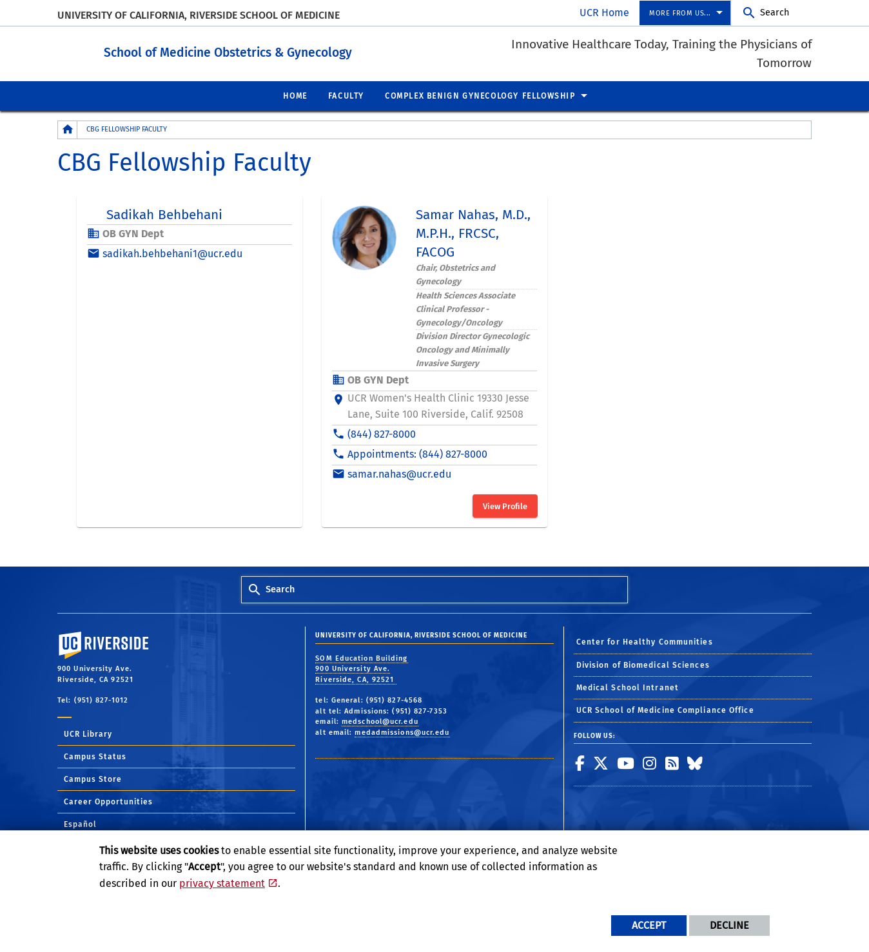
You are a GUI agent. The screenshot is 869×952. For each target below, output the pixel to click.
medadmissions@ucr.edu (402, 732)
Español (80, 823)
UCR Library (88, 733)
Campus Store (93, 778)
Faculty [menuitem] (346, 95)
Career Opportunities (108, 801)
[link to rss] (672, 762)
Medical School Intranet (627, 687)
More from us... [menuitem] (680, 13)
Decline (729, 925)
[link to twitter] (601, 762)
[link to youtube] (626, 762)
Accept (649, 925)
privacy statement (222, 883)
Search (774, 12)
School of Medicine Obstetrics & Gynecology (307, 50)
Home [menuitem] (295, 95)
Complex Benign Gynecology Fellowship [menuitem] (480, 95)
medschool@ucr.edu (380, 721)
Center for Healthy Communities (644, 641)
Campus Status (95, 756)
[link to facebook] (580, 762)
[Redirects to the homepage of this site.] (67, 129)
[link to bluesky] (695, 762)
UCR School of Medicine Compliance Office (665, 709)
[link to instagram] (649, 762)
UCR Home (604, 12)
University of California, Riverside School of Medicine (198, 15)
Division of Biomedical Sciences (643, 664)
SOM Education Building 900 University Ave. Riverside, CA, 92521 (361, 668)
